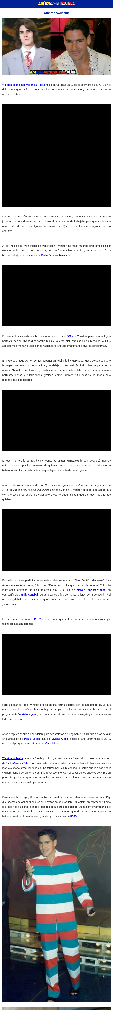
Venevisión (76, 89)
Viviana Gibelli (59, 738)
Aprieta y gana (96, 589)
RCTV (70, 336)
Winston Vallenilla (12, 758)
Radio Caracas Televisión (55, 255)
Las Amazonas (24, 585)
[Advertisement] (56, 124)
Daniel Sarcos (32, 738)
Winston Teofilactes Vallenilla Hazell (23, 84)
